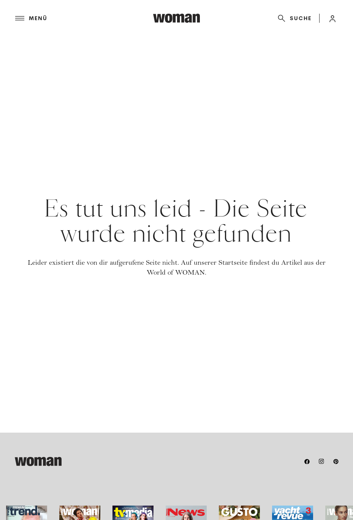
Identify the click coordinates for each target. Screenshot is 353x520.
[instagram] (321, 461)
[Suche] (293, 18)
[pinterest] (336, 461)
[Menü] (84, 18)
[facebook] (307, 461)
